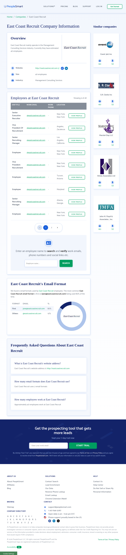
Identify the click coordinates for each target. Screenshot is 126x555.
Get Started (114, 6)
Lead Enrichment (52, 485)
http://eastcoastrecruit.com (46, 68)
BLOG (75, 6)
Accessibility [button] (14, 547)
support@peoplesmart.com (57, 507)
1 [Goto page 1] (45, 227)
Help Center (98, 485)
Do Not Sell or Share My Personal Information (103, 490)
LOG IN (99, 6)
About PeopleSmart (15, 481)
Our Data (49, 488)
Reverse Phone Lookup (55, 492)
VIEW (76, 116)
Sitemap (10, 507)
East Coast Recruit (46, 291)
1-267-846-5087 (52, 510)
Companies (21, 17)
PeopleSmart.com (42, 455)
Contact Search (51, 481)
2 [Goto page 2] (51, 227)
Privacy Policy (98, 453)
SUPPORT (87, 6)
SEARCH (66, 263)
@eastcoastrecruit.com (36, 115)
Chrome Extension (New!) (56, 498)
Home (10, 17)
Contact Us (97, 481)
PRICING (64, 6)
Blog (9, 488)
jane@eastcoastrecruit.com (34, 308)
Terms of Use (84, 453)
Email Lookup (51, 495)
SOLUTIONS (49, 6)
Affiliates (11, 485)
